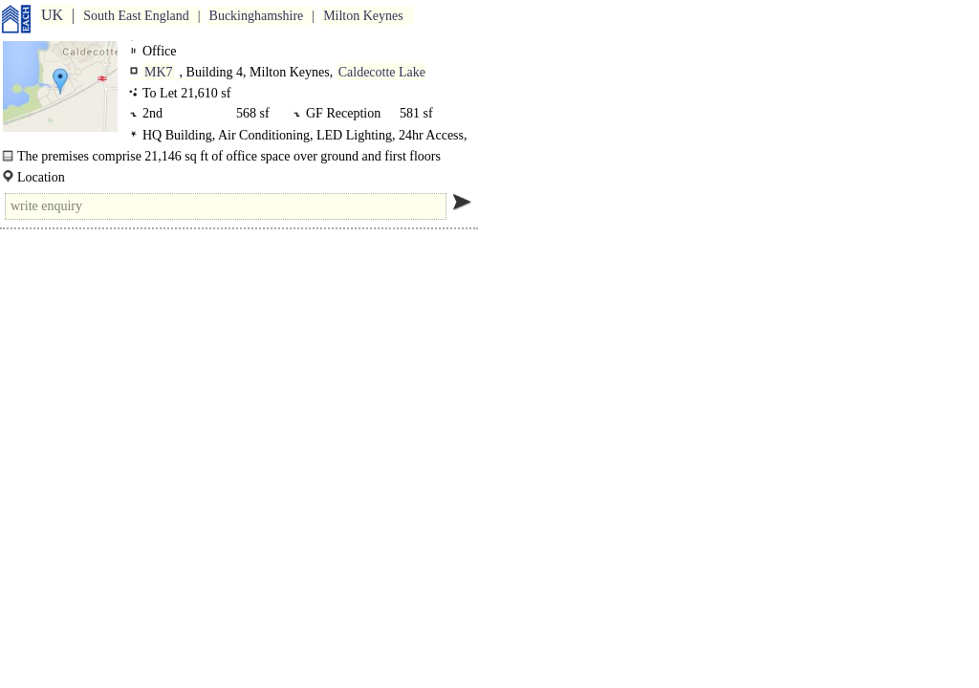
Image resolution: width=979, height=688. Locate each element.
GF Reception (346, 113)
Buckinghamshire (256, 16)
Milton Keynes (363, 16)
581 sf (416, 113)
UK (52, 15)
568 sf (253, 113)
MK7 (158, 72)
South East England (135, 16)
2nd (155, 113)
